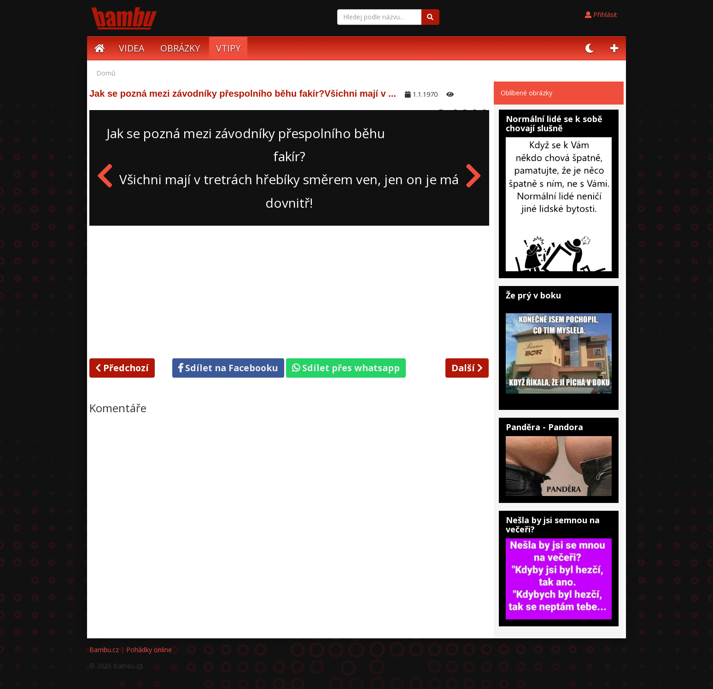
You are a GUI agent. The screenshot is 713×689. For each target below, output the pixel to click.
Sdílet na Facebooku (228, 368)
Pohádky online (149, 649)
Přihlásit (601, 14)
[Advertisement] (289, 290)
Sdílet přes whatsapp (346, 368)
